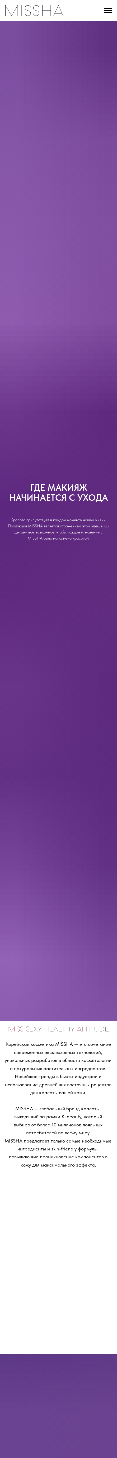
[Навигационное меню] (108, 10)
